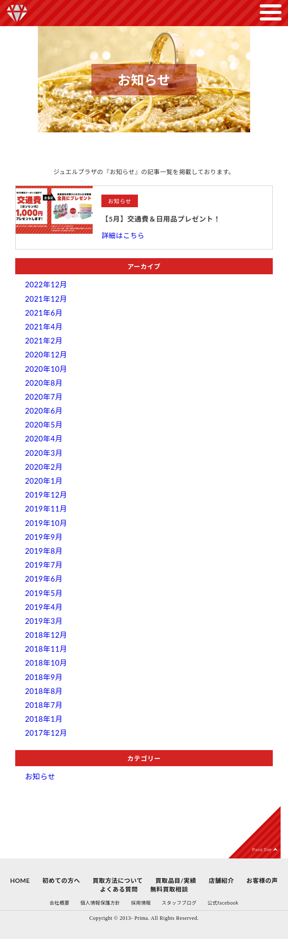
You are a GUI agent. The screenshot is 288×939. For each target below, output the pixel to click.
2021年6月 (44, 312)
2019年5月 (44, 593)
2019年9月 (44, 537)
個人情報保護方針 (100, 902)
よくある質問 (119, 889)
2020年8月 (44, 382)
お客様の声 (262, 880)
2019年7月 (44, 564)
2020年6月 (44, 410)
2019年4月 (44, 607)
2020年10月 (46, 369)
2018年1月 (44, 719)
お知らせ (40, 776)
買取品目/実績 (175, 880)
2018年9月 (44, 677)
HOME (20, 880)
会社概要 (60, 902)
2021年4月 (44, 326)
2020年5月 (44, 424)
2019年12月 (46, 494)
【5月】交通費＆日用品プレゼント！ (161, 219)
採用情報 (141, 902)
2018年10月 (46, 662)
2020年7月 (44, 396)
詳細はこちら (122, 235)
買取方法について (118, 880)
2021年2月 (44, 340)
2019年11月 (46, 508)
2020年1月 (44, 480)
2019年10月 (46, 523)
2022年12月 (46, 284)
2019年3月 (44, 621)
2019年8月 (44, 550)
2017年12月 (46, 732)
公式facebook (223, 902)
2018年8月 (44, 691)
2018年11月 (46, 648)
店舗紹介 (221, 880)
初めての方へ (61, 880)
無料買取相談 (169, 889)
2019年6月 (44, 578)
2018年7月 (44, 705)
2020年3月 (44, 453)
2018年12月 (46, 634)
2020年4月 (44, 438)
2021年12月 (46, 298)
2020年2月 (44, 466)
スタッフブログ (179, 902)
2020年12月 (46, 354)
